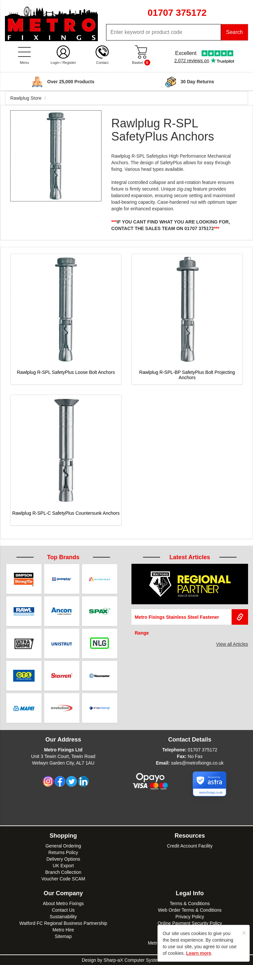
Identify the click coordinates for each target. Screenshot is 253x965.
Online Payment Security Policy (189, 923)
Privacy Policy (189, 916)
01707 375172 (202, 749)
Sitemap (63, 936)
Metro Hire (63, 929)
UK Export (63, 865)
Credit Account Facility (190, 845)
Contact (102, 63)
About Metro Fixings (63, 903)
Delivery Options (63, 859)
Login (55, 63)
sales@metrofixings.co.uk (197, 763)
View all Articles (232, 644)
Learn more (198, 953)
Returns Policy (63, 852)
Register (69, 63)
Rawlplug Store (26, 98)
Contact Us (63, 910)
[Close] (244, 932)
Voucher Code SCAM (63, 878)
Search (234, 32)
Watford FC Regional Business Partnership (63, 923)
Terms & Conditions (190, 903)
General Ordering (63, 845)
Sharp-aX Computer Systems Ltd (137, 960)
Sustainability (63, 916)
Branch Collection (63, 872)
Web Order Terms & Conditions (189, 910)
